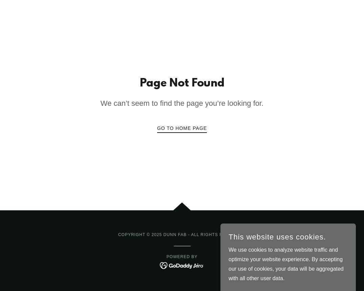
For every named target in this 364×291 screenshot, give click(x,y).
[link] (182, 265)
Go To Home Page (182, 128)
